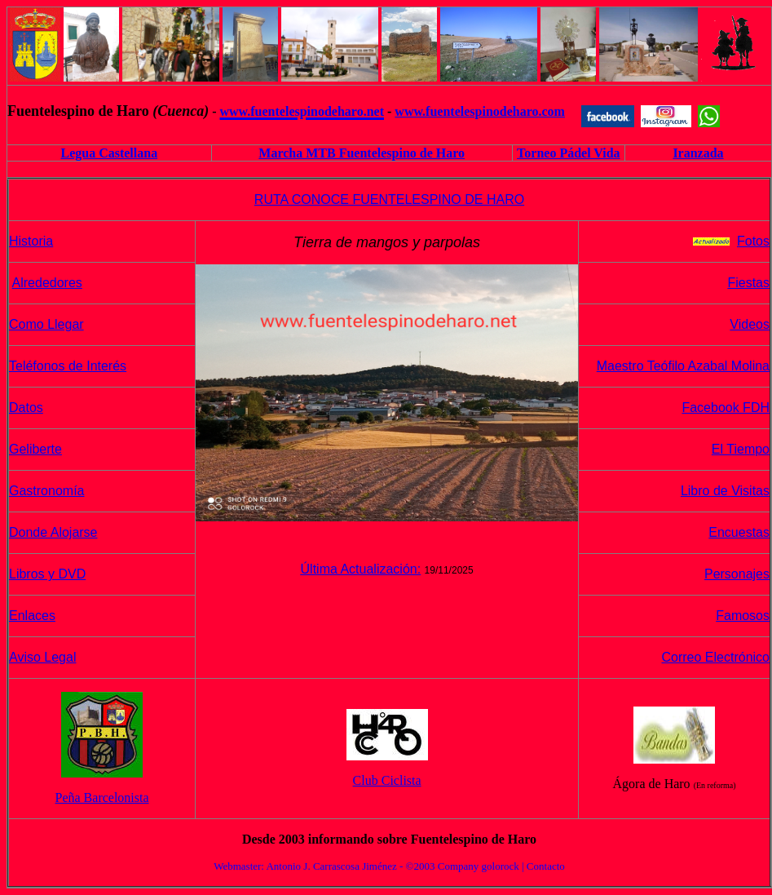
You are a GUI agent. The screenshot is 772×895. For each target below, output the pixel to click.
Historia (31, 241)
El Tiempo (741, 449)
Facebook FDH (726, 407)
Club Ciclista (387, 780)
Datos (26, 407)
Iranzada (698, 153)
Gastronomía (46, 491)
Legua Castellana (108, 153)
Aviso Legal (42, 657)
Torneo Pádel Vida (568, 153)
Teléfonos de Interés (67, 366)
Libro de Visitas (725, 491)
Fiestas (748, 283)
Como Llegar (46, 324)
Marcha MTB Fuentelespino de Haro (361, 153)
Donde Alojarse (53, 532)
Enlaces (32, 616)
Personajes (737, 574)
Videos (750, 324)
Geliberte (35, 449)
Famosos (743, 616)
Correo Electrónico (716, 657)
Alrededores (47, 283)
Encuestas (739, 532)
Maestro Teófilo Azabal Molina (683, 366)
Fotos (753, 241)
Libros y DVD (47, 574)
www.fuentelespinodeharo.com (480, 111)
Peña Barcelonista (102, 797)
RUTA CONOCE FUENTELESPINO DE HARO (389, 199)
